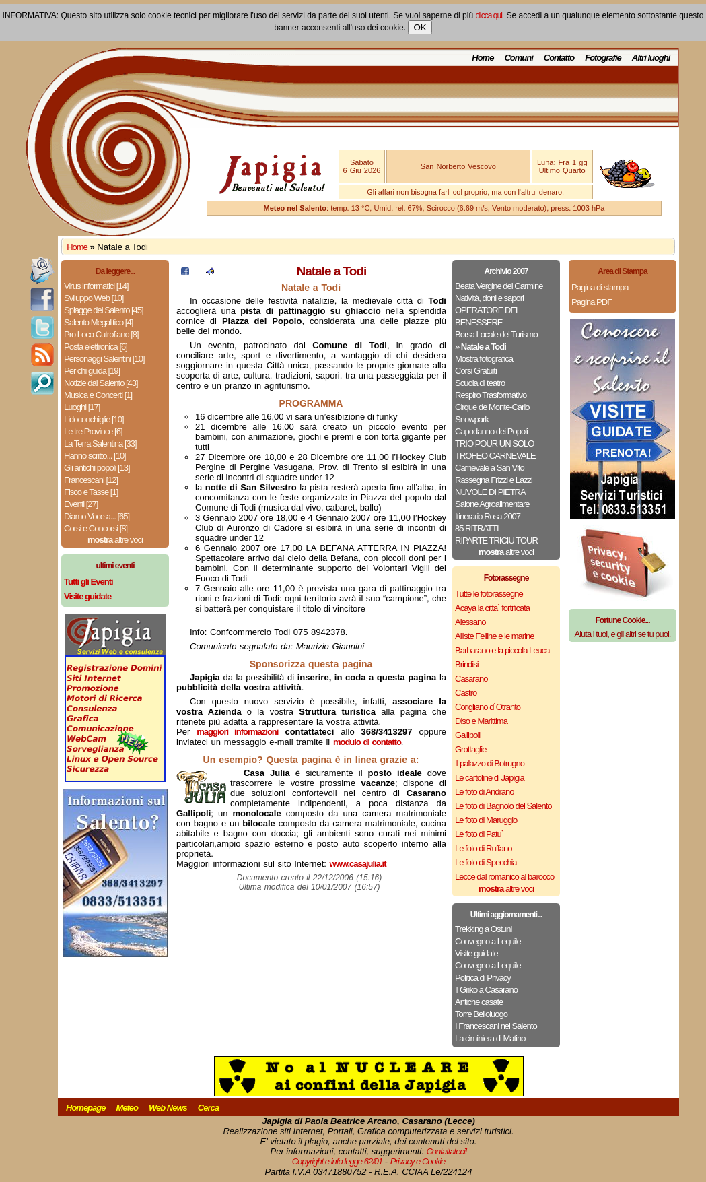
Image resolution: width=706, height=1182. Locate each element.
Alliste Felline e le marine (494, 636)
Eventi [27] (81, 504)
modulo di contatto (367, 742)
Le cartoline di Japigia (489, 778)
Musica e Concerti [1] (98, 395)
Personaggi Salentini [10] (104, 359)
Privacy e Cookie (418, 1161)
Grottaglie (470, 749)
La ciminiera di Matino (490, 1038)
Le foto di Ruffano (483, 848)
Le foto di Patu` (479, 834)
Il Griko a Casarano (486, 990)
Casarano (471, 679)
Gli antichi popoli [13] (97, 468)
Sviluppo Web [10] (93, 298)
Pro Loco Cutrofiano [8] (101, 334)
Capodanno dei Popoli (491, 431)
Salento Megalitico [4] (98, 322)
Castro (465, 693)
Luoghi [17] (82, 407)
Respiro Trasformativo (490, 395)
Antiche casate (479, 1002)
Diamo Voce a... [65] (96, 516)
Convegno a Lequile (488, 941)
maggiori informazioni (237, 732)
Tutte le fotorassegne (489, 594)
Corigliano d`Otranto (487, 707)
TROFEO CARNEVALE (495, 456)
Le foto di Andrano (484, 792)
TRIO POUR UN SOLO (494, 443)
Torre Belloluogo (481, 1014)
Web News (168, 1108)
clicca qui (488, 15)
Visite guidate (476, 953)
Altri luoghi (651, 58)
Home (482, 58)
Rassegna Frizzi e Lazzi (493, 480)
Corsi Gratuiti (476, 371)
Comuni (518, 58)
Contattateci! (446, 1151)
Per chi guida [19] (92, 371)
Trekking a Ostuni (483, 929)
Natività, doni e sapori (489, 298)
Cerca (208, 1108)
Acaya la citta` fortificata (492, 608)
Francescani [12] (91, 480)
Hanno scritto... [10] (95, 456)
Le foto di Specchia (486, 862)
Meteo (127, 1108)
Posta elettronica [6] (95, 346)
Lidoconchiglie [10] (94, 419)
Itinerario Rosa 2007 (487, 516)
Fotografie (603, 58)
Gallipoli (467, 735)
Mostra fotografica (484, 359)
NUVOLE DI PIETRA (490, 492)
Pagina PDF (591, 302)
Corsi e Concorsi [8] (95, 528)
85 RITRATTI (477, 528)
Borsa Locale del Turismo (496, 334)
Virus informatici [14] (96, 286)
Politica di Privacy (483, 978)
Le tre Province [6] (93, 431)
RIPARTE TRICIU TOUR (496, 540)
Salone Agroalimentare (492, 504)
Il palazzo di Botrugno (489, 763)
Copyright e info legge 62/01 (337, 1161)
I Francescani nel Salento (496, 1026)
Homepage (85, 1108)
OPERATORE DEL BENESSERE (487, 316)
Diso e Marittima (481, 721)
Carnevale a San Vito (489, 468)
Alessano (470, 622)
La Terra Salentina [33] (100, 443)
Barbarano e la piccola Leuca (502, 650)
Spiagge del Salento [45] (103, 310)
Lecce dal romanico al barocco (504, 877)
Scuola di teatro (480, 383)
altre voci (115, 540)
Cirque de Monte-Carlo (492, 407)
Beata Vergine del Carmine (498, 286)
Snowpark (472, 419)
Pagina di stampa (599, 287)
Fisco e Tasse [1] (91, 492)
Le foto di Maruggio (486, 820)
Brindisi (467, 664)
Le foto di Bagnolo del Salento (503, 806)
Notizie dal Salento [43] (101, 383)
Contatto (559, 58)
